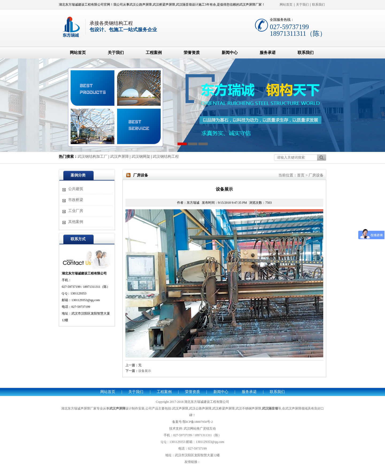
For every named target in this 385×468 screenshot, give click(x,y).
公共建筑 (75, 189)
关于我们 (302, 4)
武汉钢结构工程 (166, 157)
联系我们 (318, 4)
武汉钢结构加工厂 (92, 157)
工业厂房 (75, 211)
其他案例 (75, 222)
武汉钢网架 (141, 157)
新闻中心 (230, 52)
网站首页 (286, 4)
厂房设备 (316, 175)
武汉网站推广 (193, 428)
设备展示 (144, 371)
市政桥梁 (75, 200)
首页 (301, 175)
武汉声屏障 (119, 157)
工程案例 (154, 52)
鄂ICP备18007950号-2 (198, 422)
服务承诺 (268, 52)
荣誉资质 (192, 52)
